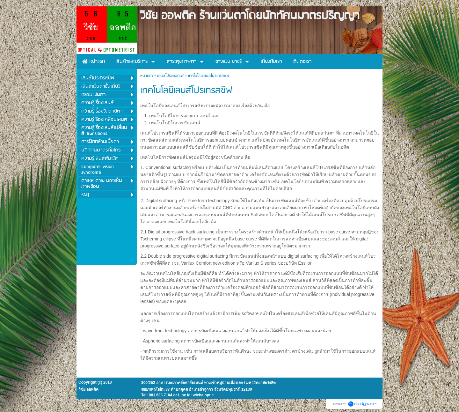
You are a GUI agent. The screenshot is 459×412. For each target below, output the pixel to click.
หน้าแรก (146, 75)
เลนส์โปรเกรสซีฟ (170, 75)
